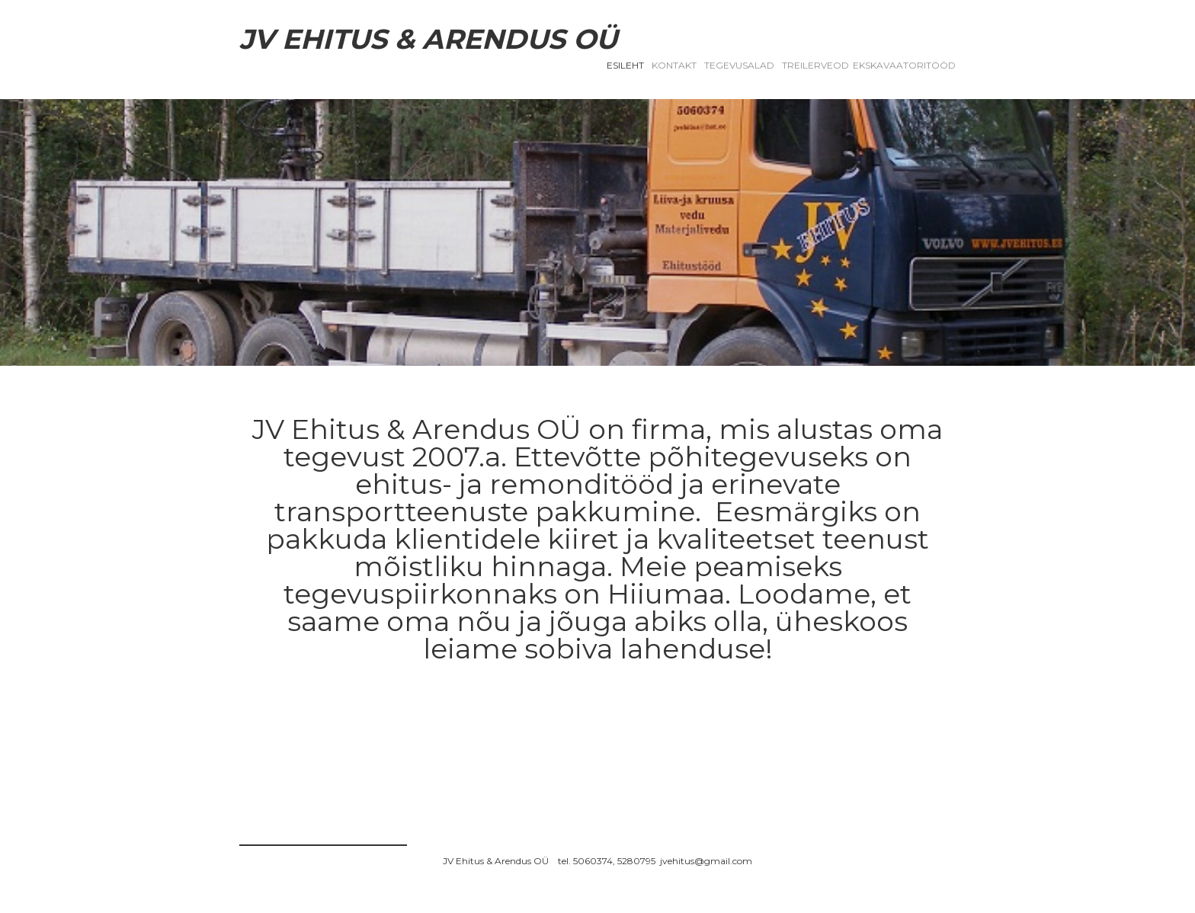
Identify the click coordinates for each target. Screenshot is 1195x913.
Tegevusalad (739, 65)
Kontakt (674, 65)
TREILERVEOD (815, 65)
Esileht (625, 65)
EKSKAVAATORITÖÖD (904, 65)
